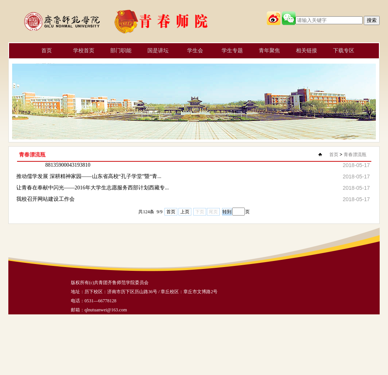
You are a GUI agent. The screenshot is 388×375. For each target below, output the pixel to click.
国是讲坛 (158, 50)
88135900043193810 (68, 165)
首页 (46, 50)
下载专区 (343, 50)
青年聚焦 (269, 50)
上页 (184, 211)
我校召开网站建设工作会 (45, 199)
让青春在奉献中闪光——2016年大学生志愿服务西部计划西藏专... (92, 188)
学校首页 (83, 50)
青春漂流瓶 (355, 154)
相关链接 (306, 50)
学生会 (195, 50)
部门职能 (120, 50)
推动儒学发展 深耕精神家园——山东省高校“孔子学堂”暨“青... (88, 176)
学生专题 (232, 50)
